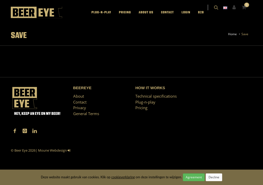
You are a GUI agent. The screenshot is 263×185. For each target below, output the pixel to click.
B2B (204, 12)
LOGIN (189, 12)
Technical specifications (156, 96)
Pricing (128, 12)
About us (149, 12)
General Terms (86, 113)
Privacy (79, 107)
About (78, 96)
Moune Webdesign (52, 150)
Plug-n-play (105, 12)
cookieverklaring (123, 177)
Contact (170, 12)
